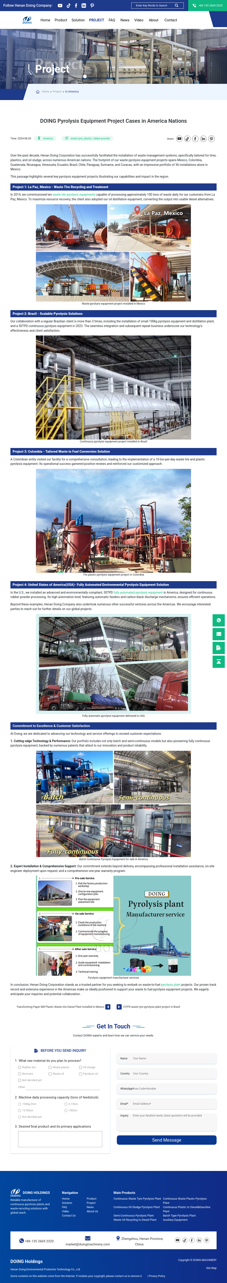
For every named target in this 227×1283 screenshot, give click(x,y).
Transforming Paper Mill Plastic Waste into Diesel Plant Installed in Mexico (60, 1006)
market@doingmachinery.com (88, 1244)
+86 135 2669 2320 (39, 1241)
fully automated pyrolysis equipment (138, 592)
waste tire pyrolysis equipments (74, 194)
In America (72, 91)
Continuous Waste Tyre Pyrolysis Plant (137, 1198)
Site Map (211, 1268)
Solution (78, 20)
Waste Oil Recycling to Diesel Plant (135, 1219)
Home (45, 20)
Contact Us (170, 20)
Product (61, 20)
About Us (153, 20)
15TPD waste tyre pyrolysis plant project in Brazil (151, 1006)
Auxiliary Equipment (175, 1219)
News (124, 20)
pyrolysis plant (170, 984)
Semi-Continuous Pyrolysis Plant (134, 1215)
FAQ (112, 20)
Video (138, 20)
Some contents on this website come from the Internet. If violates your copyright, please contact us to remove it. (76, 1276)
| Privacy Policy (156, 1276)
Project (96, 20)
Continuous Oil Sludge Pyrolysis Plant (137, 1207)
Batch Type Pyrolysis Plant (179, 1215)
